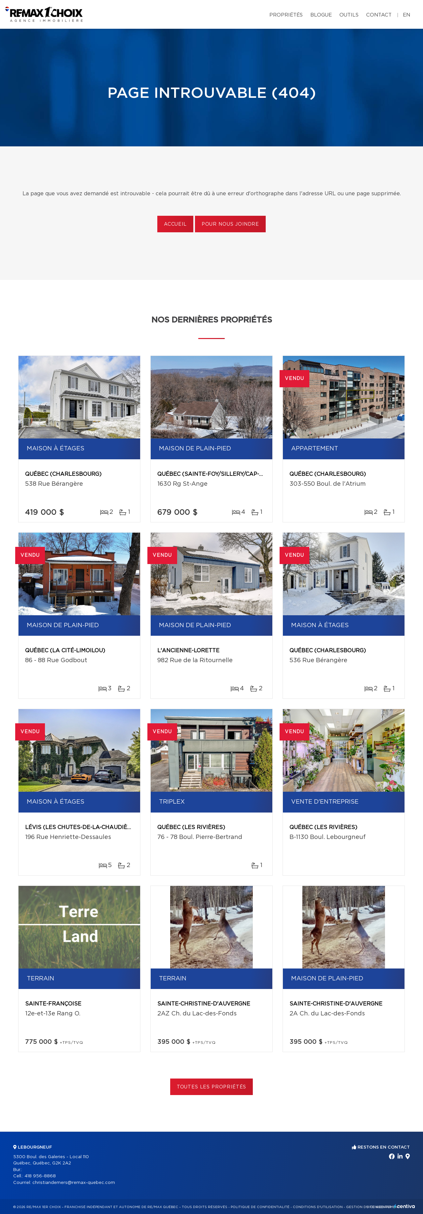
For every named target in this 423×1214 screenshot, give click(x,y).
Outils (349, 15)
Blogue (321, 15)
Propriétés (286, 15)
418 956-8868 (40, 1176)
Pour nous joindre (230, 224)
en (406, 15)
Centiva (404, 1206)
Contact (379, 15)
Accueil (175, 224)
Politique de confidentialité (260, 1207)
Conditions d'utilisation (318, 1207)
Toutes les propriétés (212, 1087)
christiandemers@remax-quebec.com (73, 1183)
